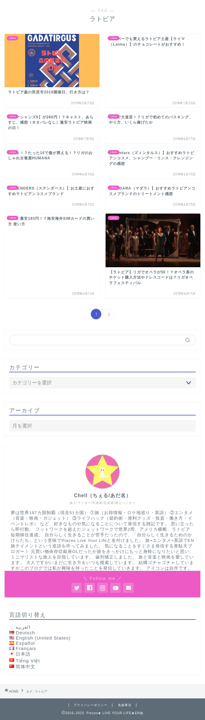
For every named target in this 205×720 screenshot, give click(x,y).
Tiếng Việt (28, 660)
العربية (23, 627)
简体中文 (25, 666)
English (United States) (43, 637)
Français (26, 648)
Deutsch (25, 632)
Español (25, 643)
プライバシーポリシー (90, 705)
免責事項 (124, 705)
